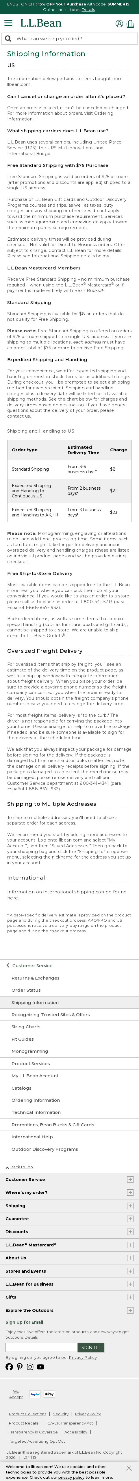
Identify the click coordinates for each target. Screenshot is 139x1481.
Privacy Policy (83, 1357)
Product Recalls (23, 1423)
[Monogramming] (69, 1051)
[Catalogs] (69, 1088)
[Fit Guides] (69, 1039)
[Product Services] (69, 1064)
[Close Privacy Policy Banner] (129, 1470)
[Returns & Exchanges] (69, 978)
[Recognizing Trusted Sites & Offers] (69, 1015)
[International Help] (69, 1137)
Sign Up (91, 1347)
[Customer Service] (69, 966)
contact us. (19, 416)
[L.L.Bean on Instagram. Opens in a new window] (30, 1366)
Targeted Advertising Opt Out (37, 1441)
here (12, 898)
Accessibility (75, 1432)
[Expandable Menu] (8, 23)
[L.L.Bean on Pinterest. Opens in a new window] (19, 1366)
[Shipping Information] (69, 1003)
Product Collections (27, 1414)
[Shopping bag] (132, 24)
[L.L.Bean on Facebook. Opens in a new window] (9, 1366)
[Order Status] (69, 990)
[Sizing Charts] (69, 1027)
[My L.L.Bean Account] (69, 1076)
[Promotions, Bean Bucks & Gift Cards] (69, 1125)
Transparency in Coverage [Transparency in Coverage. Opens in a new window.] (33, 1432)
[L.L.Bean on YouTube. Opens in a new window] (40, 1366)
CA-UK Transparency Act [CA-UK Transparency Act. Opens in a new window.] (70, 1423)
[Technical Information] (69, 1112)
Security (60, 1414)
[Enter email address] (41, 1347)
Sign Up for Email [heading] (24, 1322)
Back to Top (19, 1167)
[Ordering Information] (69, 1100)
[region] (69, 7)
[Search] (9, 39)
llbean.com (70, 840)
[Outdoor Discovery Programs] (69, 1149)
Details (88, 9)
